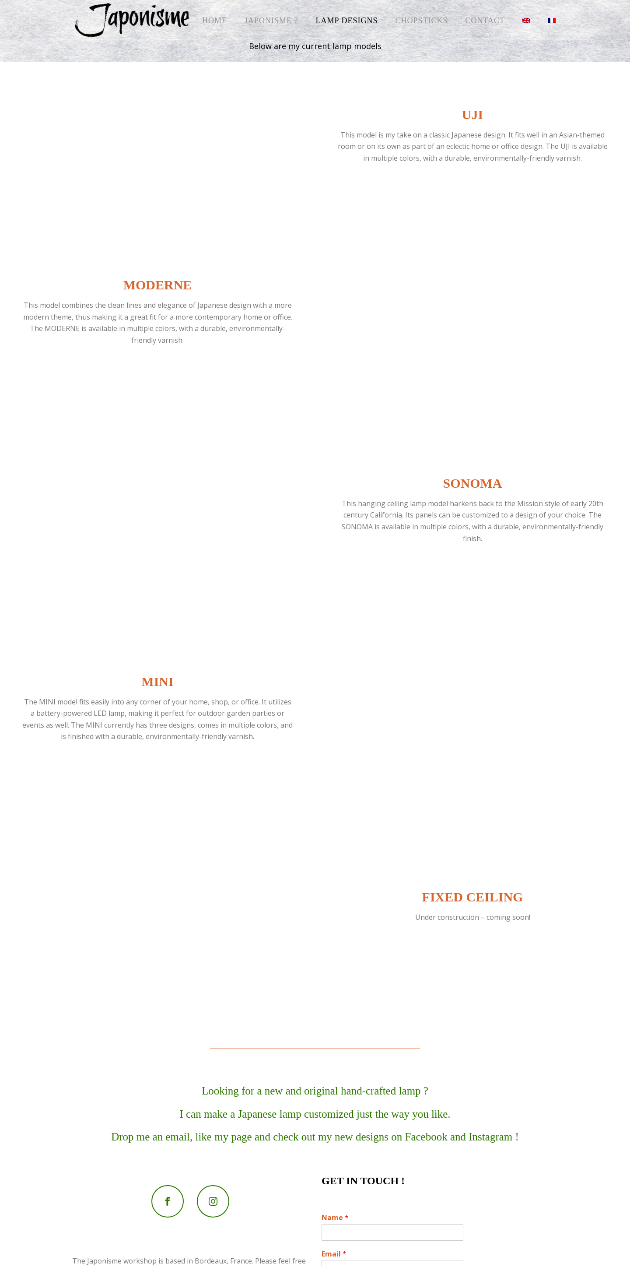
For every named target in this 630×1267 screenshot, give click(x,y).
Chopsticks (421, 20)
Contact (485, 20)
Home (214, 20)
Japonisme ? (271, 20)
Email (334, 1254)
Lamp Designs (347, 20)
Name (335, 1217)
